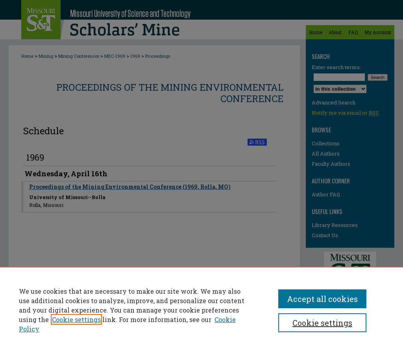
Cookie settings (76, 319)
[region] (201, 310)
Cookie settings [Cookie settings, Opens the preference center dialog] (322, 323)
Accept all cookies (322, 299)
